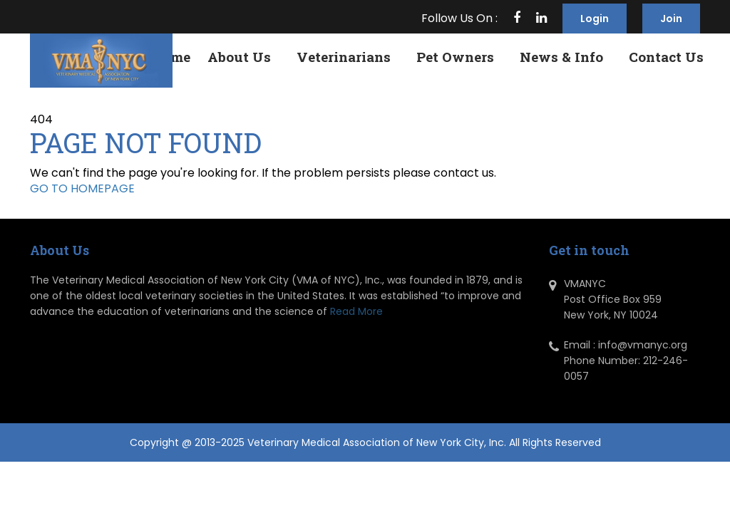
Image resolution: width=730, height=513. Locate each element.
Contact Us (666, 57)
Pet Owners (455, 57)
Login (594, 18)
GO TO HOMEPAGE (82, 188)
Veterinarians (344, 57)
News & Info (561, 57)
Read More (356, 311)
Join (671, 18)
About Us (239, 57)
